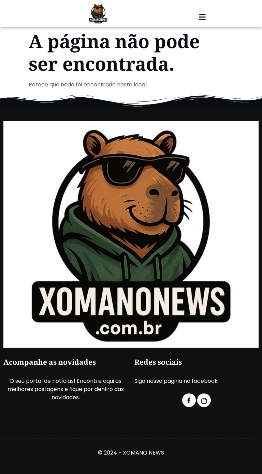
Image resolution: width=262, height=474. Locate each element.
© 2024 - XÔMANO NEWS (131, 453)
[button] (202, 17)
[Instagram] (204, 400)
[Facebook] (189, 400)
